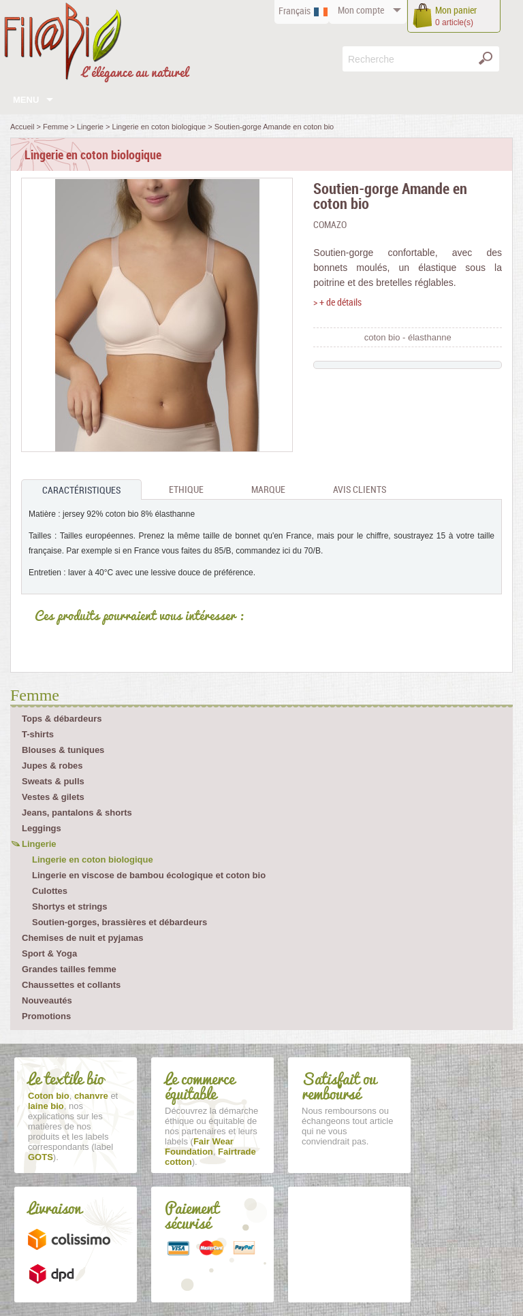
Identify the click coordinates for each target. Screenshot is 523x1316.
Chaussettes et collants (71, 985)
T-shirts (38, 734)
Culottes (49, 891)
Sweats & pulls (53, 781)
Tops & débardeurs (62, 718)
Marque (268, 489)
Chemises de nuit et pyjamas (82, 938)
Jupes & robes (52, 765)
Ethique (186, 489)
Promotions (46, 1016)
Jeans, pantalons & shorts (77, 812)
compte (361, 9)
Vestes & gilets (53, 797)
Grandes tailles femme (69, 969)
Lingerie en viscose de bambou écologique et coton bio (149, 875)
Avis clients (359, 489)
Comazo (330, 224)
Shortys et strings (70, 906)
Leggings (41, 828)
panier (456, 9)
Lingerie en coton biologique (92, 859)
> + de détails (337, 302)
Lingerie (39, 844)
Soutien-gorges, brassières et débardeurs (119, 922)
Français (295, 10)
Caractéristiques (81, 489)
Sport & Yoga (49, 953)
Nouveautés (47, 1000)
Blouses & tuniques (63, 750)
